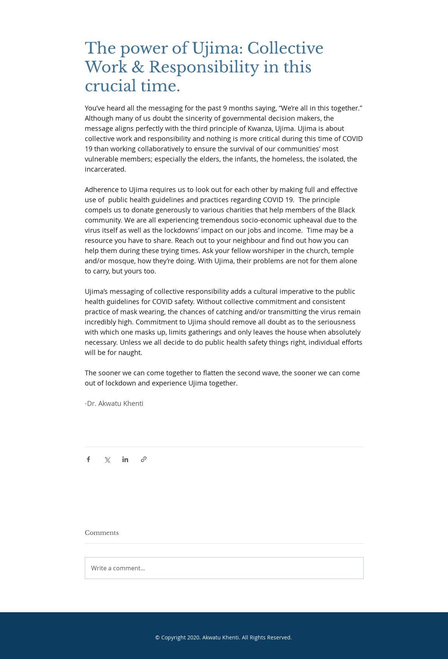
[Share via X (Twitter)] (106, 459)
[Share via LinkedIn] (125, 459)
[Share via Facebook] (88, 459)
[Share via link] (143, 459)
